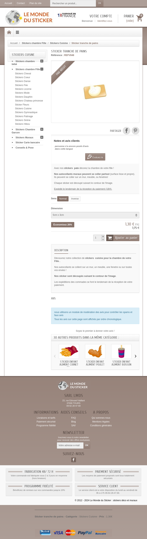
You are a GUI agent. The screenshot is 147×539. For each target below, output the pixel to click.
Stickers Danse (23, 82)
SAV (73, 425)
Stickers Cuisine (23, 109)
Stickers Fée (21, 86)
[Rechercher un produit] (73, 3)
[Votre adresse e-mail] (70, 445)
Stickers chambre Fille (28, 70)
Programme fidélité (46, 425)
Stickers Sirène (23, 121)
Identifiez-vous (104, 21)
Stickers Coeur (22, 78)
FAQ (73, 418)
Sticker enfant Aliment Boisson (121, 363)
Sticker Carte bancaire (28, 143)
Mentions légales (100, 421)
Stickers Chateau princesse (29, 101)
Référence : (57, 55)
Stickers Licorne (23, 89)
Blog (73, 421)
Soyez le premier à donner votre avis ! (95, 331)
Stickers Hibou (22, 125)
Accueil (14, 43)
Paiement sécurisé (46, 421)
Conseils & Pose (24, 148)
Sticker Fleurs (22, 105)
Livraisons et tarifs (46, 418)
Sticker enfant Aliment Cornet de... (69, 364)
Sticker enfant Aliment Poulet (95, 363)
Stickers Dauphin (24, 97)
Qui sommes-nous (101, 418)
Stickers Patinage (24, 117)
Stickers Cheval (23, 74)
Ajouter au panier (122, 238)
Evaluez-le (95, 156)
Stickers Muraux (24, 138)
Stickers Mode (22, 93)
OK (99, 3)
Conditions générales (101, 425)
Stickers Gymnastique (26, 113)
